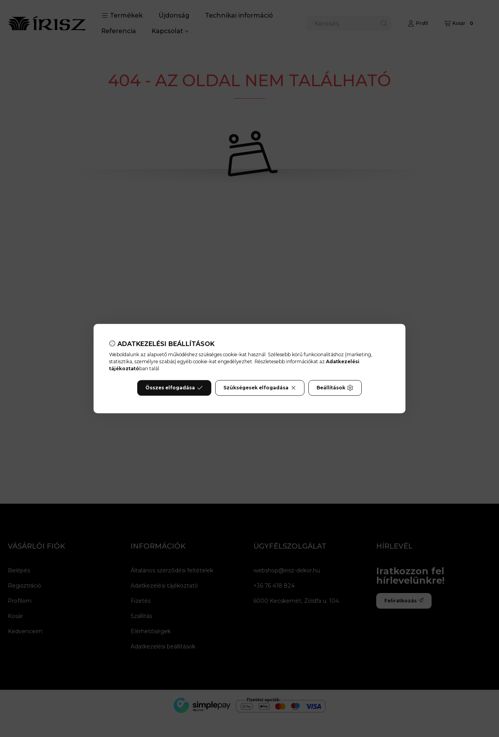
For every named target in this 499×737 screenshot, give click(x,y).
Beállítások (335, 388)
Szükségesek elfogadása (259, 388)
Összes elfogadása (174, 388)
